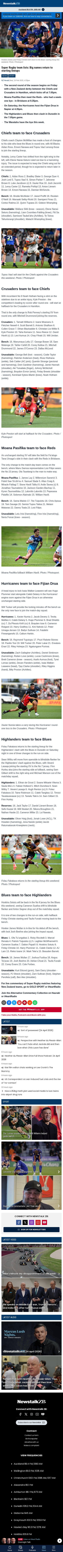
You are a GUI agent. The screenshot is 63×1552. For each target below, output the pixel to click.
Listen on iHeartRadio (31, 1541)
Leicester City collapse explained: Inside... (21, 1172)
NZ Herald (5, 80)
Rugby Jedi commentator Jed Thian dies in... (22, 1206)
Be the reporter (31, 1438)
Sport (6, 1101)
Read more (31, 1030)
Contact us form (31, 1435)
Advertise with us (32, 1442)
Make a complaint (31, 1445)
